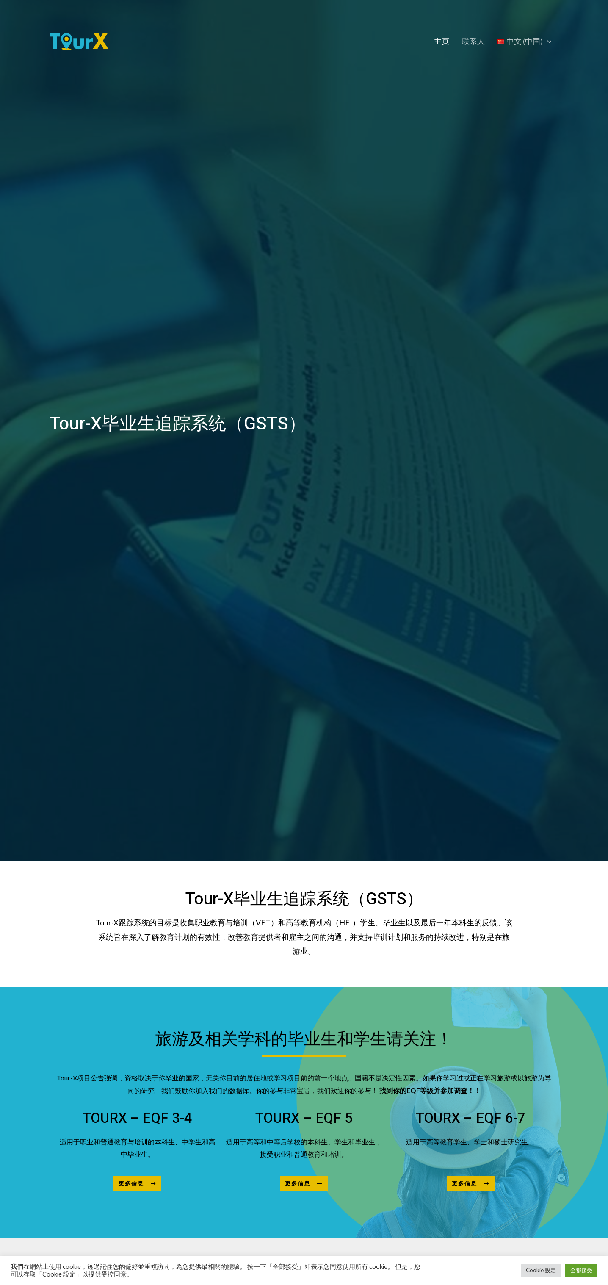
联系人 (474, 41)
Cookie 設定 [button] (541, 1270)
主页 (443, 41)
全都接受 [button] (581, 1270)
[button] (137, 1183)
